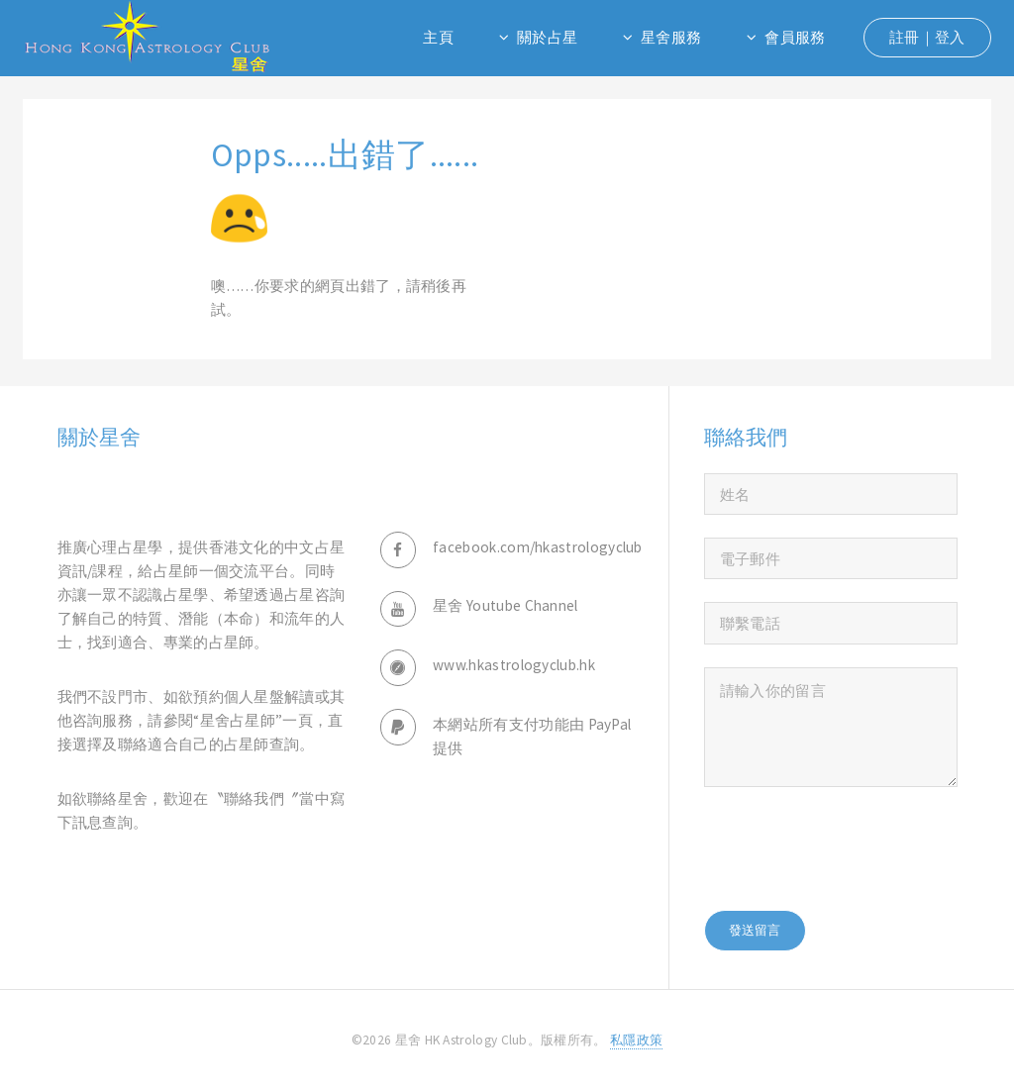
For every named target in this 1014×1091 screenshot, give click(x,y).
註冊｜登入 (927, 37)
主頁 (438, 37)
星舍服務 (671, 37)
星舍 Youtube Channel (505, 605)
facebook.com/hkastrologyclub (538, 547)
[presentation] (854, 848)
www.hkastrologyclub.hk (514, 664)
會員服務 (794, 37)
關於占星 (547, 37)
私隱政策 (636, 1040)
